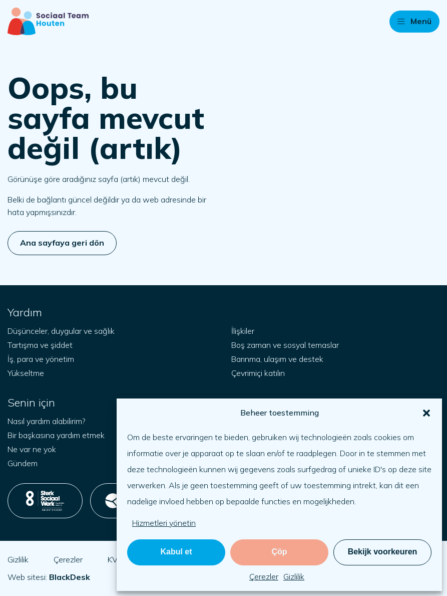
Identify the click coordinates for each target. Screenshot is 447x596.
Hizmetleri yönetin (164, 523)
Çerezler (263, 576)
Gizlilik (293, 576)
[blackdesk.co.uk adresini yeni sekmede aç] (69, 577)
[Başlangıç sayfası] (48, 21)
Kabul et (176, 551)
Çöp (279, 551)
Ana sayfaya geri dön (62, 243)
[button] (426, 413)
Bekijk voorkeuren (382, 551)
